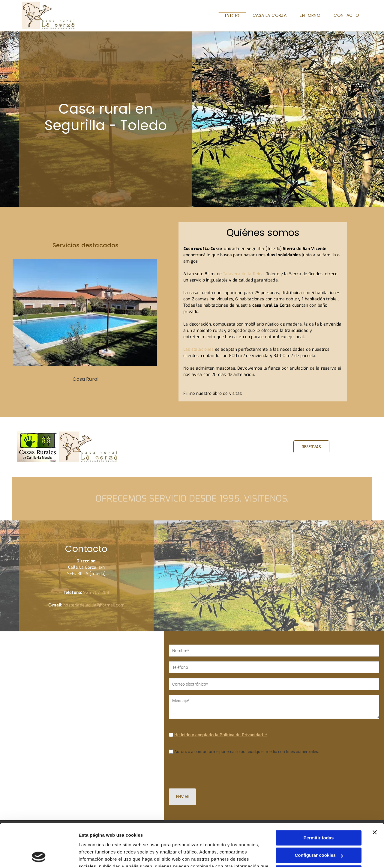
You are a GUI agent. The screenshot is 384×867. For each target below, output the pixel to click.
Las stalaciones (198, 349)
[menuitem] (232, 15)
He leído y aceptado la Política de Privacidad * (220, 747)
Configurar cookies (319, 813)
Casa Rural (85, 379)
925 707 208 (96, 592)
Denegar (319, 830)
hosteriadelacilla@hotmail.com (93, 605)
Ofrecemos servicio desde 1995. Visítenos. (192, 499)
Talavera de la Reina (243, 274)
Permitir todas (319, 795)
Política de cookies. (122, 838)
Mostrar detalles (96, 855)
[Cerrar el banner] (375, 790)
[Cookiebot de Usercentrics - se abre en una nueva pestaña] (39, 855)
